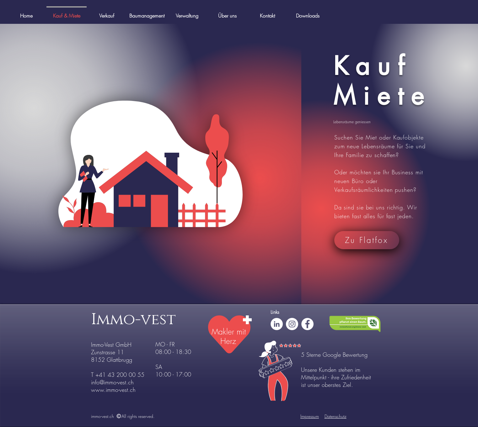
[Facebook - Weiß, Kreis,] (307, 324)
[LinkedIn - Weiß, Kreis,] (277, 324)
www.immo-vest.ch (113, 389)
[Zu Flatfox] (366, 240)
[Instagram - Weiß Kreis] (292, 324)
